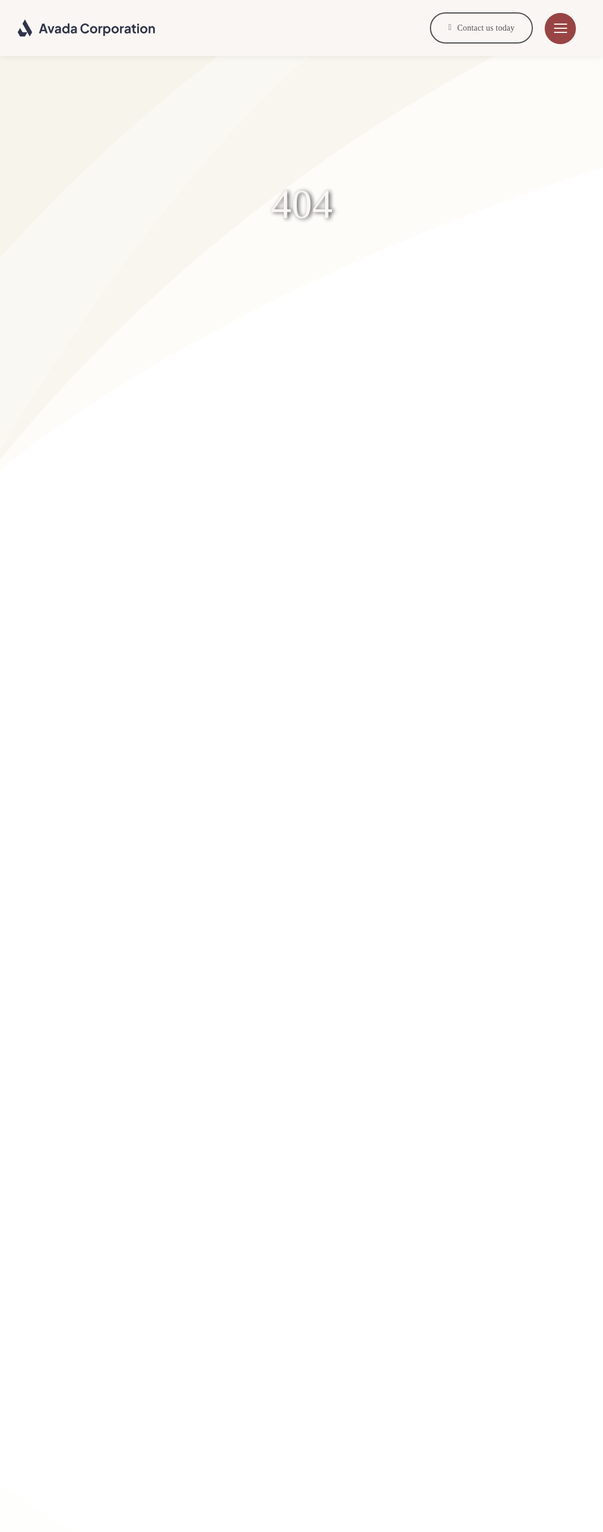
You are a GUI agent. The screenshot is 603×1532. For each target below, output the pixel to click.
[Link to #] (560, 28)
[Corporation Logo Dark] (87, 23)
